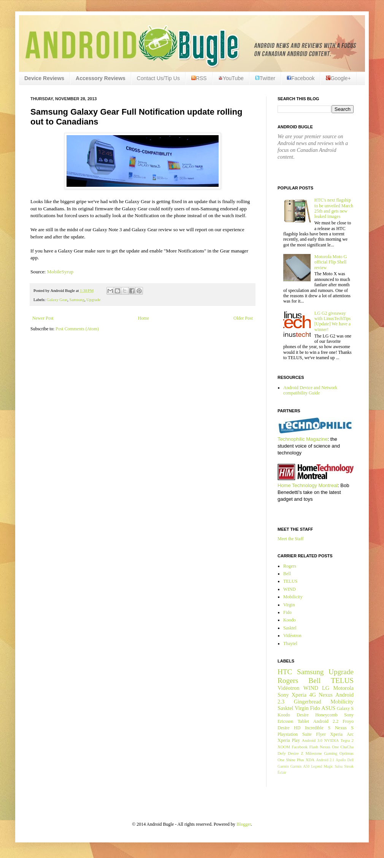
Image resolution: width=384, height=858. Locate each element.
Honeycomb (326, 715)
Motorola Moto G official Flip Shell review (330, 262)
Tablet (303, 721)
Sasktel (290, 628)
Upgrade (93, 299)
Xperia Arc (342, 734)
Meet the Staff (290, 538)
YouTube (231, 78)
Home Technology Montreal (308, 485)
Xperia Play (289, 740)
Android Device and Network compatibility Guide (310, 390)
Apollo (341, 760)
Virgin (289, 604)
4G (312, 695)
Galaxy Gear (56, 299)
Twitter (265, 78)
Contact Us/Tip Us (158, 78)
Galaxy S (345, 708)
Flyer (320, 734)
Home (143, 318)
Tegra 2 (347, 740)
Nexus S (344, 727)
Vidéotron (292, 635)
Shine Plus (295, 759)
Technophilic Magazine (303, 439)
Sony (283, 695)
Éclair (282, 772)
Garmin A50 (299, 766)
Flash (313, 746)
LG (325, 688)
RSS (199, 78)
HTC (285, 672)
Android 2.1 (325, 760)
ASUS (328, 708)
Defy (282, 753)
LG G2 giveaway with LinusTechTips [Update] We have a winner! (332, 321)
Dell (350, 760)
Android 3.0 (312, 740)
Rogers (289, 566)
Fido (287, 612)
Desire (302, 715)
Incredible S (317, 727)
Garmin (283, 766)
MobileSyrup (60, 271)
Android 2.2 (325, 721)
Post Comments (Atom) (77, 328)
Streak (349, 766)
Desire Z (295, 753)
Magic (328, 766)
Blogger (243, 824)
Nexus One (329, 746)
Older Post (243, 318)
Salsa (339, 766)
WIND (289, 589)
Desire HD (289, 727)
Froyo (348, 721)
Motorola (343, 688)
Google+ (338, 78)
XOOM (284, 746)
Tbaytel (290, 643)
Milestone (313, 753)
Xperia (299, 695)
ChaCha (347, 746)
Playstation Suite (295, 734)
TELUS (290, 581)
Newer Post (43, 318)
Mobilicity (293, 596)
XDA (310, 759)
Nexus (326, 695)
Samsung (76, 299)
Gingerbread (307, 702)
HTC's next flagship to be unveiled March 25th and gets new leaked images (333, 208)
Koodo (289, 620)
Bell (287, 573)
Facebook (300, 78)
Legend (316, 766)
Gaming (330, 753)
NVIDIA (331, 740)
